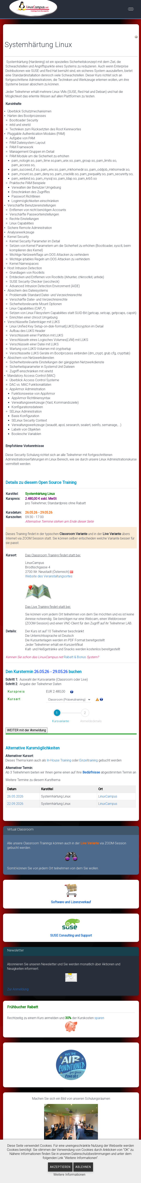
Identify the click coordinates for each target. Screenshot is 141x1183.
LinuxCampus (107, 796)
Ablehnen (83, 1167)
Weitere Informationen (69, 1174)
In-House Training (59, 760)
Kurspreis (16, 691)
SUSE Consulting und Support (71, 935)
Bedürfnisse (91, 772)
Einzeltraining (89, 760)
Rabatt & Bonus (75, 657)
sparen (84, 1024)
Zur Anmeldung (17, 989)
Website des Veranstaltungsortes (48, 576)
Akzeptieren (60, 1167)
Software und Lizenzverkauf (71, 902)
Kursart (14, 699)
